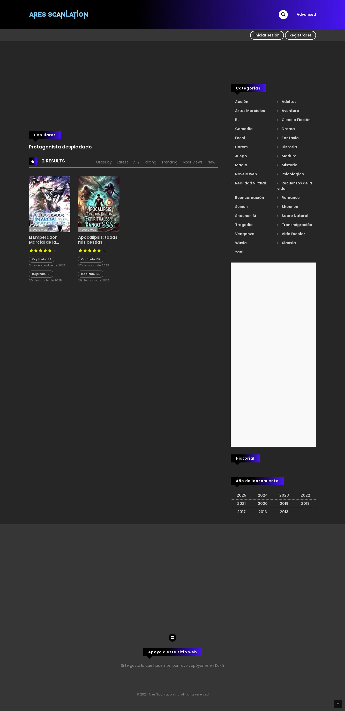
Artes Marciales (249, 110)
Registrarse (300, 35)
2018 (305, 503)
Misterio (289, 165)
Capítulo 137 (90, 259)
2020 (263, 503)
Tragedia (243, 224)
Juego (240, 156)
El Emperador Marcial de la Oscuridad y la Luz (48, 242)
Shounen (289, 206)
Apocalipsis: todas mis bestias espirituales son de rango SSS (98, 244)
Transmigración (296, 224)
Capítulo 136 (90, 274)
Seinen (241, 206)
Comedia (243, 128)
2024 (263, 495)
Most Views (192, 162)
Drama (288, 128)
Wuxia (240, 242)
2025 (241, 495)
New (211, 162)
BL (236, 119)
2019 (284, 503)
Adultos (289, 101)
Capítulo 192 (41, 259)
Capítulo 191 (41, 274)
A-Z (136, 162)
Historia (289, 146)
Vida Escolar (293, 233)
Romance (290, 197)
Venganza (244, 233)
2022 (305, 495)
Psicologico (292, 174)
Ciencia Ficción (296, 119)
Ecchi (239, 137)
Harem (241, 146)
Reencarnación (249, 197)
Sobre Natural (294, 215)
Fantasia (290, 137)
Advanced (306, 14)
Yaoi (238, 252)
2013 (284, 511)
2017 (241, 511)
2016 (262, 511)
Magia (240, 165)
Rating (150, 162)
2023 (284, 495)
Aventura (290, 110)
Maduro (289, 156)
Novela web (245, 174)
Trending (169, 162)
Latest (122, 162)
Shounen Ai (245, 215)
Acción (241, 101)
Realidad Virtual (250, 183)
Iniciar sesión (267, 35)
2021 (241, 503)
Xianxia (288, 242)
